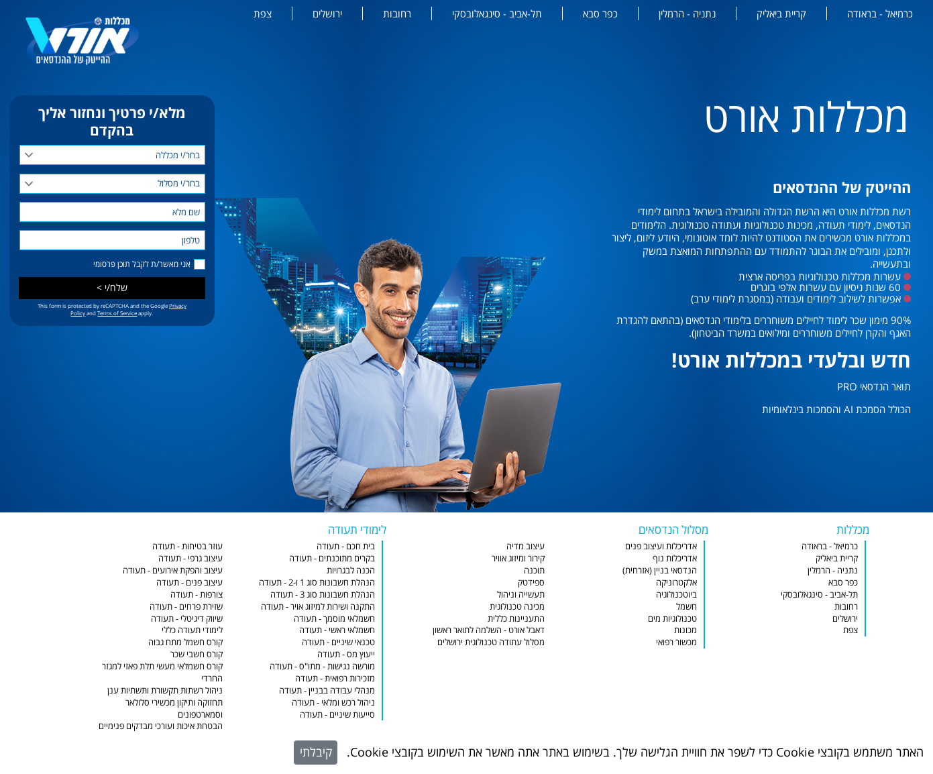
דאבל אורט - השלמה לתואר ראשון (489, 630)
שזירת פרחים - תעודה (186, 606)
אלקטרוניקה (676, 582)
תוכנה (534, 570)
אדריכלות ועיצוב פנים (661, 546)
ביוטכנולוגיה (676, 594)
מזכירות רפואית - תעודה (335, 678)
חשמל (686, 606)
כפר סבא (600, 13)
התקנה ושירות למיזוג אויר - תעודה (318, 606)
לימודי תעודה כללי (192, 630)
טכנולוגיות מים (672, 618)
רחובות (397, 13)
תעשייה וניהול (521, 594)
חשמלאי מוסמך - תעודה (334, 618)
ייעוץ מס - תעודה (346, 654)
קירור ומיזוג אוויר (518, 558)
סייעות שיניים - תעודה (337, 714)
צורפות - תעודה (196, 594)
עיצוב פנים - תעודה (189, 582)
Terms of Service (117, 313)
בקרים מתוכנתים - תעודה (332, 558)
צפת (263, 13)
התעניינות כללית (516, 618)
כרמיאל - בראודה (880, 13)
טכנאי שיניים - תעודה (338, 642)
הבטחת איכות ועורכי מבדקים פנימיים (161, 726)
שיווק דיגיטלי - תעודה (187, 618)
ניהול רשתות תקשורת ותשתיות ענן (165, 690)
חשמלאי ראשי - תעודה (337, 630)
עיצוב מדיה (525, 546)
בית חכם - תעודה (346, 546)
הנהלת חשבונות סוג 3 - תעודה (322, 594)
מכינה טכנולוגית (517, 606)
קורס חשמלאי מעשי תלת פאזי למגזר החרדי (162, 672)
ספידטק (531, 582)
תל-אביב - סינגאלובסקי (497, 13)
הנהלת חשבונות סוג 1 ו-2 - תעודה (317, 582)
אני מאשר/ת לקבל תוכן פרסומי (141, 264)
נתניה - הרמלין (687, 13)
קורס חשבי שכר (196, 654)
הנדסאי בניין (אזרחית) (659, 570)
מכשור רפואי (676, 642)
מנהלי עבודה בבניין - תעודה (327, 690)
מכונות (685, 630)
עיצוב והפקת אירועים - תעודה (173, 570)
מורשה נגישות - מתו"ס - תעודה (322, 666)
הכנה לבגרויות (351, 570)
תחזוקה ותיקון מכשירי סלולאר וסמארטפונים (174, 708)
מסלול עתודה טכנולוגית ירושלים (491, 642)
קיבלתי (316, 752)
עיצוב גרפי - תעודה (190, 558)
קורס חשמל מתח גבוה (185, 642)
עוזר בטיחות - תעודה (187, 546)
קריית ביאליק (781, 13)
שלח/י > (112, 287)
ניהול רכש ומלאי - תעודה (333, 702)
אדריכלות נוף (675, 558)
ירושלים (327, 13)
